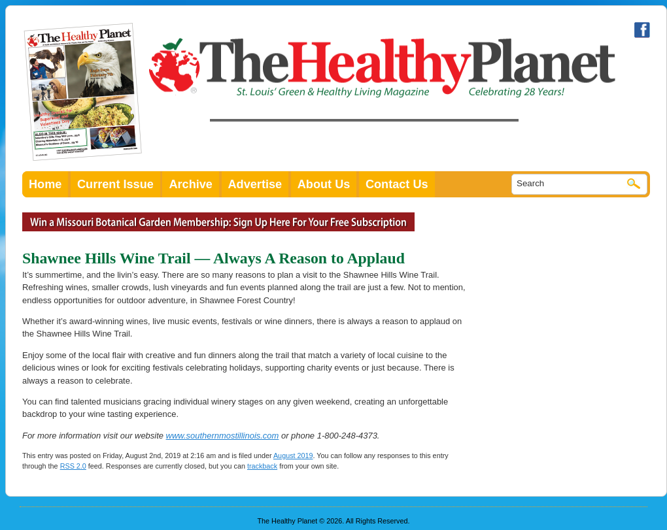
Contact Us (397, 184)
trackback (262, 466)
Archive (191, 184)
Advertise (255, 184)
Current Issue (115, 184)
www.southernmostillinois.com (222, 435)
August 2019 (293, 455)
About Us (324, 184)
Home (45, 184)
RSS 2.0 (73, 466)
